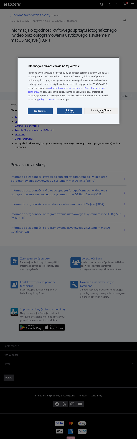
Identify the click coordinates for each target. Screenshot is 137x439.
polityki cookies (46, 99)
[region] (68, 90)
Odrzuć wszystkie (69, 111)
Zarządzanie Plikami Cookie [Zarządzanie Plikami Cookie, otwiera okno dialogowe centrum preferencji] (101, 111)
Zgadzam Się (40, 111)
